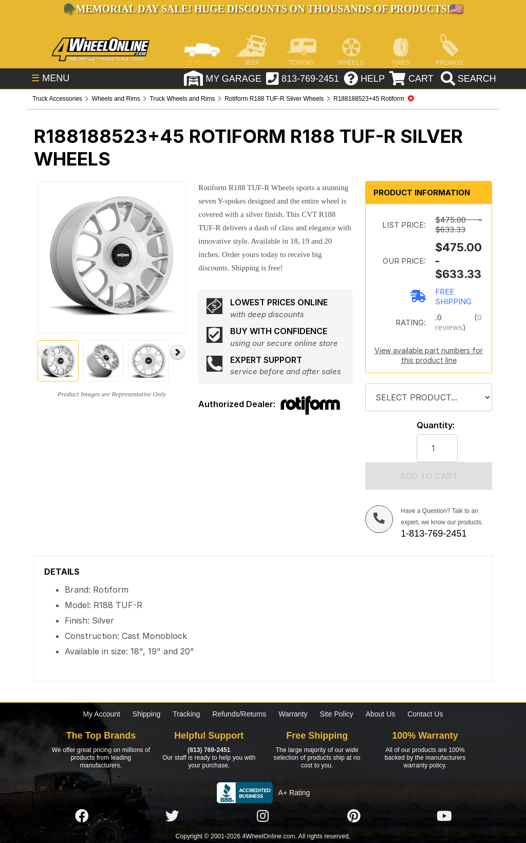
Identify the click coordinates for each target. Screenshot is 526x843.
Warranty (292, 714)
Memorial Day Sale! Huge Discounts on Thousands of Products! (263, 8)
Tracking (186, 714)
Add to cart (429, 476)
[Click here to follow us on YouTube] (444, 816)
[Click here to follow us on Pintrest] (354, 816)
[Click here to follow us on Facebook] (81, 816)
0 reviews (458, 322)
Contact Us (425, 714)
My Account (101, 714)
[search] (465, 80)
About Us (381, 714)
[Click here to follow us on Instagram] (263, 816)
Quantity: (436, 425)
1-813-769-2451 (433, 533)
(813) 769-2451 (208, 750)
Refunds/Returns (239, 714)
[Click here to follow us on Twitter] (172, 816)
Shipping (147, 714)
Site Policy (336, 714)
